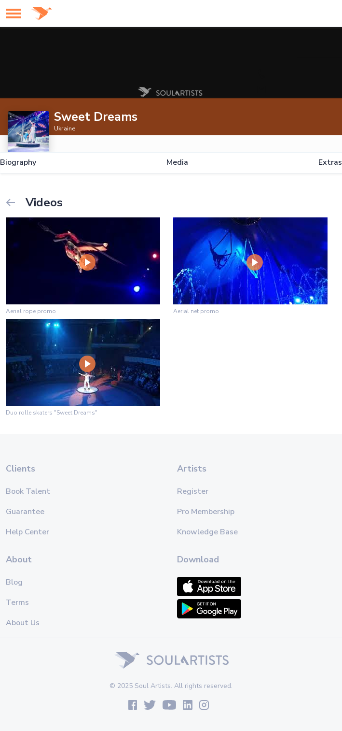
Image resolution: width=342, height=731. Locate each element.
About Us (23, 623)
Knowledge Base (207, 532)
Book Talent (28, 491)
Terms (17, 602)
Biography (18, 163)
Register (192, 491)
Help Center (27, 532)
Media (177, 163)
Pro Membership (205, 511)
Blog (14, 582)
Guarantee (25, 511)
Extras (330, 163)
